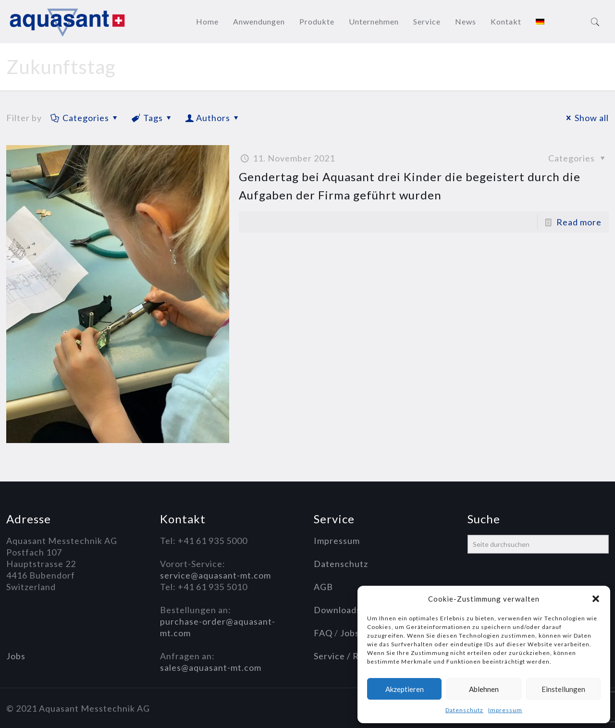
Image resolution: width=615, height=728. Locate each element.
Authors (213, 117)
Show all (586, 117)
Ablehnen (484, 689)
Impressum (505, 710)
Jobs (15, 656)
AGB (323, 586)
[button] (596, 599)
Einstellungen (563, 689)
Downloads (337, 610)
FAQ (323, 633)
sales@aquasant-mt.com (210, 667)
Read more (579, 222)
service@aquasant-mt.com (215, 575)
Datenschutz (464, 710)
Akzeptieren (404, 689)
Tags (152, 117)
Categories (85, 117)
